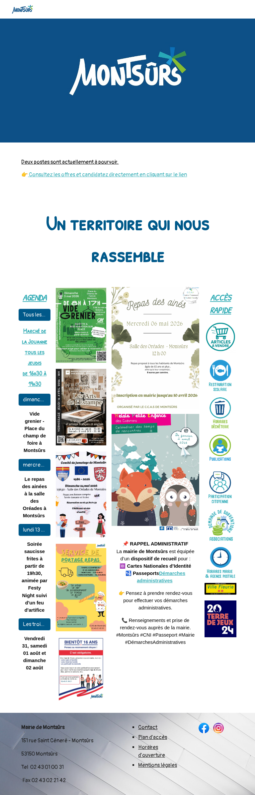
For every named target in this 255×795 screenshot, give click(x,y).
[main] (127, 168)
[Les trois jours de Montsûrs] (34, 624)
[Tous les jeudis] (34, 314)
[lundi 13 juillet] (34, 530)
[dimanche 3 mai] (34, 399)
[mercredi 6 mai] (34, 465)
